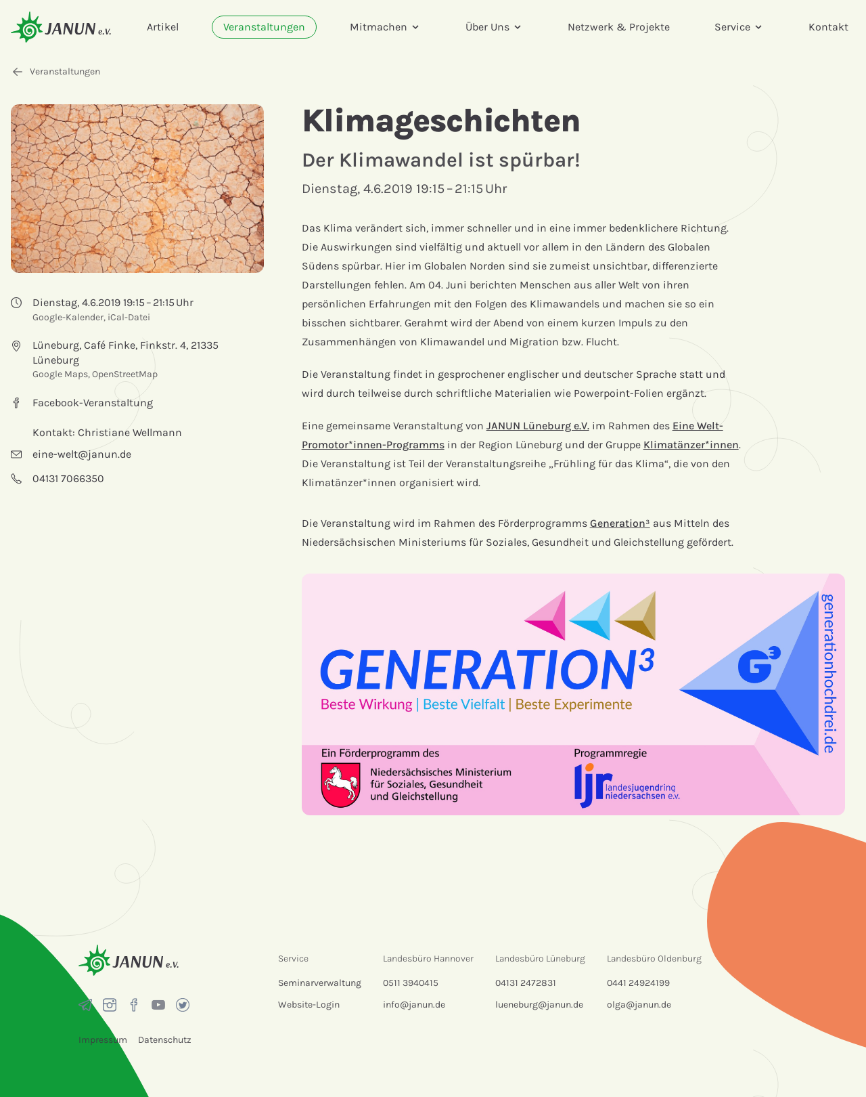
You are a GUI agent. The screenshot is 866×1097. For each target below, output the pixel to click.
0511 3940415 (410, 983)
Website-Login (309, 1004)
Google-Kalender (68, 317)
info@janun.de (414, 1004)
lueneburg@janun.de (539, 1004)
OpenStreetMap (125, 374)
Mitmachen (385, 26)
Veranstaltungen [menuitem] (264, 26)
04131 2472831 (525, 983)
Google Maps (60, 374)
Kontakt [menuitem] (828, 26)
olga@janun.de (639, 1004)
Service (739, 26)
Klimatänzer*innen (691, 444)
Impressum (102, 1040)
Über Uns (494, 26)
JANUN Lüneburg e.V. (537, 425)
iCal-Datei (129, 317)
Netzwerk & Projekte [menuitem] (619, 26)
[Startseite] (61, 26)
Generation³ (620, 523)
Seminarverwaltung (319, 983)
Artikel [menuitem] (163, 26)
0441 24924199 (638, 983)
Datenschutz (164, 1040)
